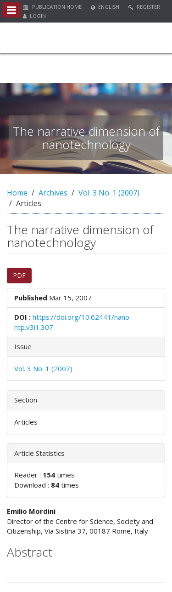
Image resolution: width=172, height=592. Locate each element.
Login (34, 15)
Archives (53, 193)
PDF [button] (19, 275)
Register (144, 6)
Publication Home (52, 6)
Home (17, 193)
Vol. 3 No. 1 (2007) (108, 193)
